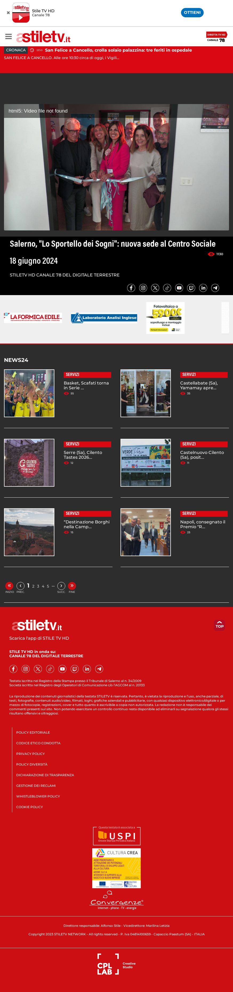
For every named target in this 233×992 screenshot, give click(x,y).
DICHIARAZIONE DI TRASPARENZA (45, 775)
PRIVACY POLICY (30, 754)
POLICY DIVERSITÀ (31, 764)
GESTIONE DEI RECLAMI (36, 786)
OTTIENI (192, 12)
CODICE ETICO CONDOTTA (38, 743)
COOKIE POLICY (29, 807)
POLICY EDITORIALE (33, 732)
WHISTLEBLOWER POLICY (38, 796)
